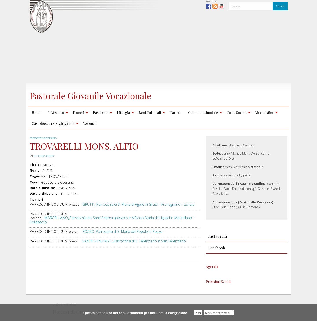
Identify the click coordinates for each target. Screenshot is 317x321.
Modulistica (264, 112)
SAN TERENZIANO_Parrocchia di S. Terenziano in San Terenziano (134, 241)
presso (74, 204)
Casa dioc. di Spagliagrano (53, 123)
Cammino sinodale (203, 112)
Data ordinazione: (44, 193)
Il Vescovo (56, 112)
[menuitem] (36, 112)
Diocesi (78, 112)
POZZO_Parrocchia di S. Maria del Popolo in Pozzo (122, 231)
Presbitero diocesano (45, 138)
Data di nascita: (42, 188)
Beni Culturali (150, 112)
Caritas (175, 112)
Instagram (217, 235)
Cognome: (38, 176)
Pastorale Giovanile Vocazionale (105, 95)
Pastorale (100, 112)
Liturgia (123, 112)
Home (36, 112)
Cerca (280, 6)
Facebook (216, 247)
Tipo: (34, 182)
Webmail (90, 123)
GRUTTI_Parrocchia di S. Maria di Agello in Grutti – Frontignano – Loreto (138, 204)
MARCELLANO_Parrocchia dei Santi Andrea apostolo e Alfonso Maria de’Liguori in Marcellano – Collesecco (112, 219)
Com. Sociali (236, 112)
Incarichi (36, 200)
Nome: (35, 170)
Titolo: (35, 165)
